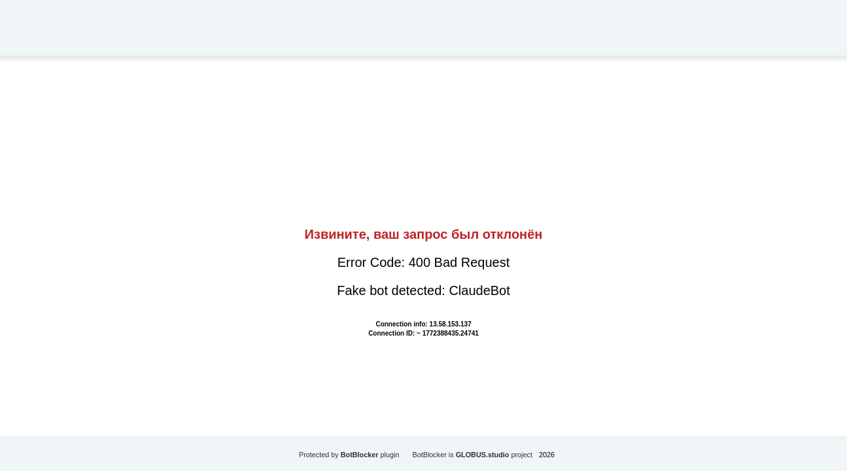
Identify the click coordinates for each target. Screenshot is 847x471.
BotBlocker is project (472, 455)
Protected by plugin (349, 455)
